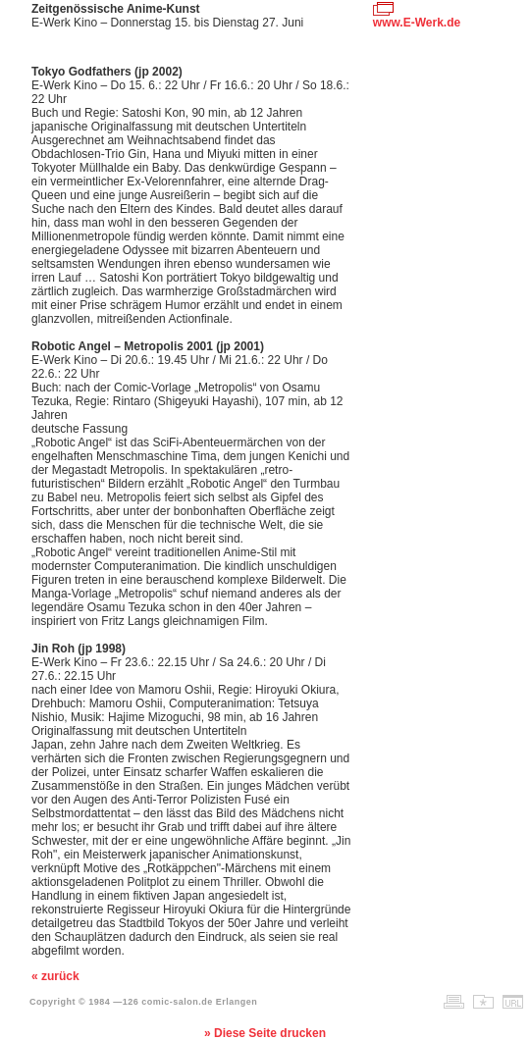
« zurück (55, 976)
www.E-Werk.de (416, 22)
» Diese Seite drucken (265, 1033)
